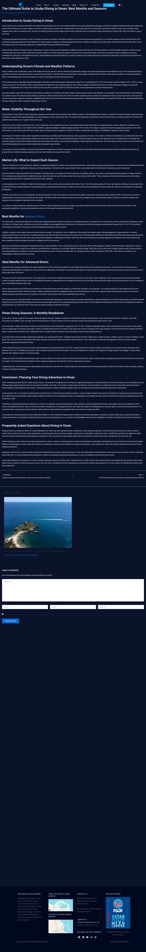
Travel (19, 555)
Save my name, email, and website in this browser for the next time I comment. (30, 614)
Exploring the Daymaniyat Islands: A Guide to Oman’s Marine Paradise (35, 551)
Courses (56, 5)
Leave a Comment (10, 555)
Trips (46, 5)
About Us (83, 5)
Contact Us (96, 5)
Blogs (74, 5)
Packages (65, 5)
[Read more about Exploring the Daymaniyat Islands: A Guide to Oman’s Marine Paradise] (38, 522)
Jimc (128, 942)
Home (38, 5)
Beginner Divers (36, 216)
